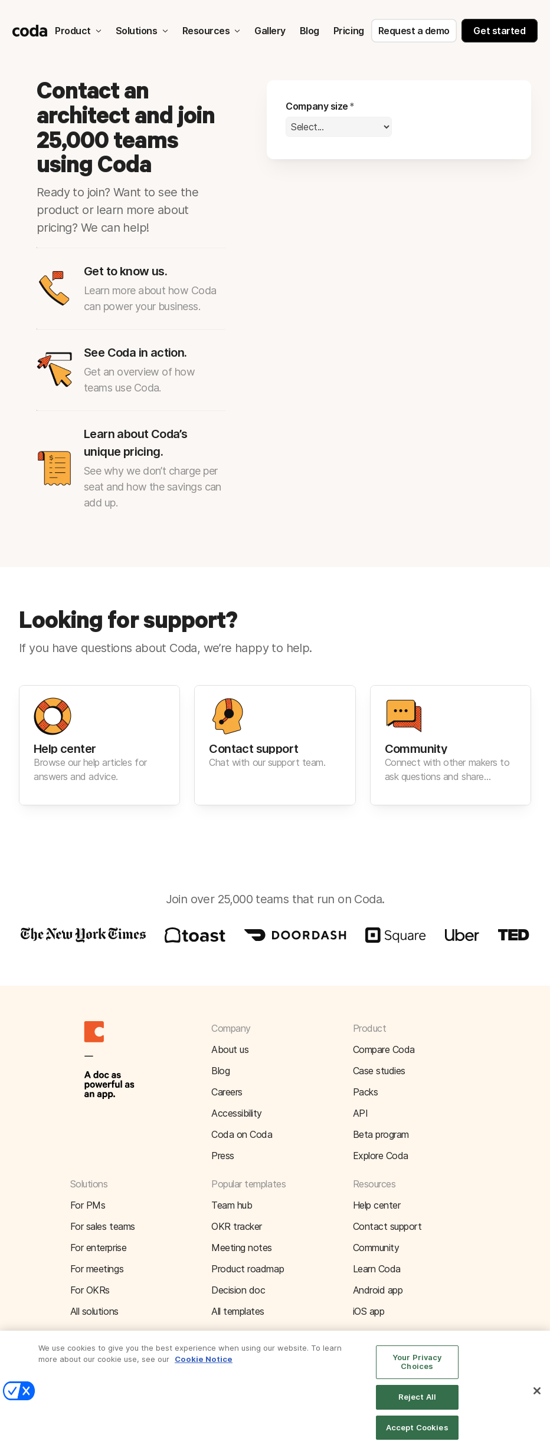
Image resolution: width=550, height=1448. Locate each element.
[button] (274, 745)
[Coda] (30, 31)
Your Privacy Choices (417, 1371)
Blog (309, 31)
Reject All (417, 1406)
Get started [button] (499, 31)
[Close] (537, 1401)
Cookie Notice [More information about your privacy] (204, 1369)
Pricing (348, 31)
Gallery (270, 31)
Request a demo (414, 31)
